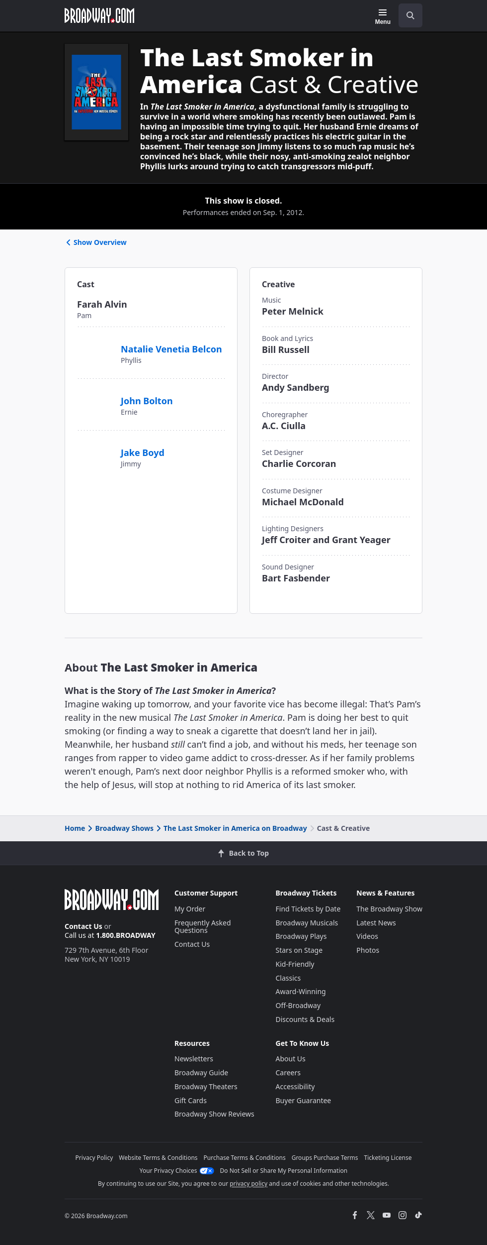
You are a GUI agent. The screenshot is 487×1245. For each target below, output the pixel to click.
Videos (367, 936)
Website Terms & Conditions (158, 1157)
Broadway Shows (120, 828)
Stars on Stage (299, 950)
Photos (367, 950)
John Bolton (147, 401)
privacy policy (248, 1183)
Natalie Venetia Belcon (171, 349)
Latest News (376, 922)
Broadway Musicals (307, 922)
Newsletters (193, 1058)
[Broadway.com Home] (99, 15)
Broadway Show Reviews (214, 1114)
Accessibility (295, 1086)
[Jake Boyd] (95, 447)
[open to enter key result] (410, 15)
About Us (291, 1058)
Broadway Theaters (206, 1086)
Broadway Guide (201, 1072)
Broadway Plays (301, 936)
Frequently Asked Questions (202, 926)
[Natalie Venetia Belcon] (95, 348)
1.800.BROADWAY (126, 935)
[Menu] (383, 16)
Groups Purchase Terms (325, 1157)
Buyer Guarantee (303, 1100)
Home (75, 828)
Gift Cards (190, 1100)
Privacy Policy (94, 1157)
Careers (288, 1072)
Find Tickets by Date (308, 908)
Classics (288, 978)
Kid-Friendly (295, 964)
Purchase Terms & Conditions (245, 1157)
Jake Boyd (142, 452)
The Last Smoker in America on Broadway (231, 828)
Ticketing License (388, 1157)
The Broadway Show (389, 908)
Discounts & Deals (305, 1019)
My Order (189, 908)
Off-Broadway (298, 1005)
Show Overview (96, 242)
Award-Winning (301, 991)
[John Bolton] (95, 395)
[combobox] (406, 15)
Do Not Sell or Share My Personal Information (284, 1170)
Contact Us (83, 926)
